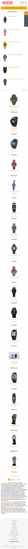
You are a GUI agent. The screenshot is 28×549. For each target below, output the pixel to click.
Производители (14, 539)
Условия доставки (14, 532)
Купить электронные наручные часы (13, 506)
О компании (14, 520)
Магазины (14, 526)
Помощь (14, 529)
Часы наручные (4, 482)
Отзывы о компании (14, 527)
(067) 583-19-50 (23, 2)
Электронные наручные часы (7, 501)
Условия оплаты (14, 530)
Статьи (14, 536)
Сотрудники (14, 523)
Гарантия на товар (14, 533)
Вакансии (14, 524)
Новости (14, 521)
